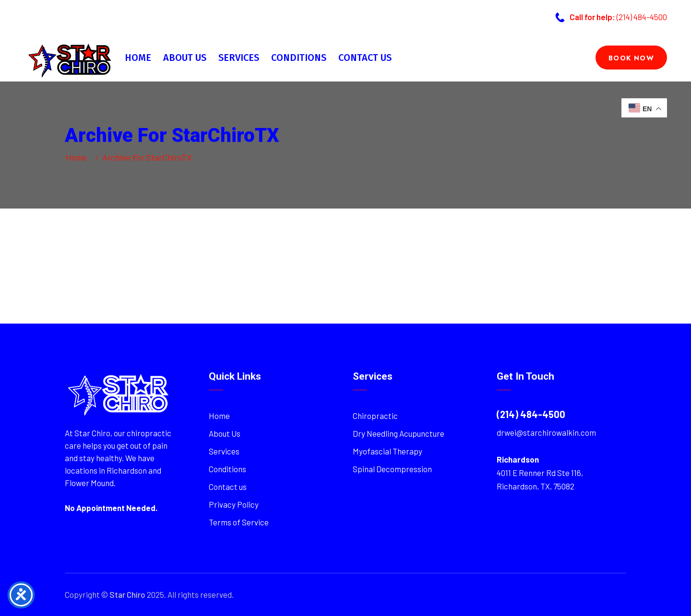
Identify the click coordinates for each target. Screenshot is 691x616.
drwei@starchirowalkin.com (546, 432)
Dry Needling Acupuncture (398, 433)
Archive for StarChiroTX (147, 157)
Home (138, 57)
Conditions (298, 57)
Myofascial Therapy (387, 451)
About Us (184, 57)
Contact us (365, 57)
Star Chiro (127, 594)
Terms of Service (239, 522)
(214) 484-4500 (642, 17)
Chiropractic (375, 415)
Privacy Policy (234, 504)
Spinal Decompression (392, 469)
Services (238, 57)
